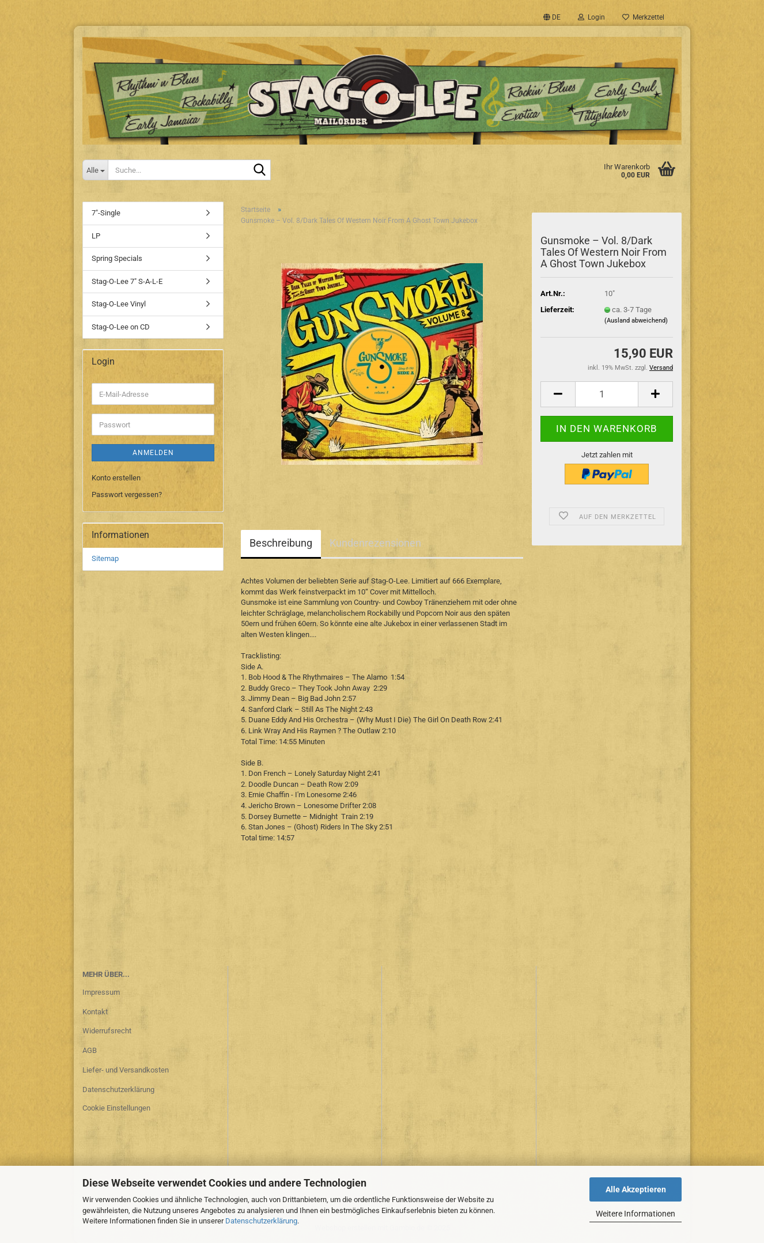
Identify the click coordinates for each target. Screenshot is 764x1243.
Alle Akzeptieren (636, 1189)
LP (96, 236)
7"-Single (106, 213)
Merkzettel (643, 17)
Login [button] (591, 17)
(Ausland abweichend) (636, 320)
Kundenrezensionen (375, 543)
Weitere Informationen (635, 1213)
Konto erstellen (116, 477)
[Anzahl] (606, 394)
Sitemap (105, 558)
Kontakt (95, 1011)
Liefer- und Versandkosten (125, 1070)
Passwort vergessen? (127, 494)
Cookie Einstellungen (116, 1108)
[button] (552, 17)
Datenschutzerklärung (261, 1221)
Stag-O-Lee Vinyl (119, 304)
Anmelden (153, 453)
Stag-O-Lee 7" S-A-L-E (127, 281)
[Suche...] (95, 170)
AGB (89, 1050)
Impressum (101, 992)
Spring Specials (117, 258)
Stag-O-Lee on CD (121, 327)
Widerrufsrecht (106, 1030)
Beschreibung (280, 543)
